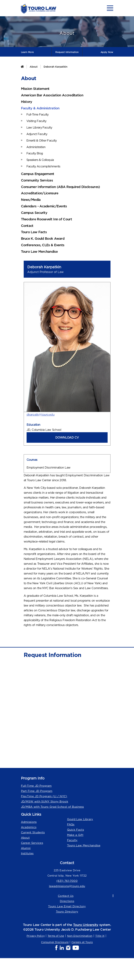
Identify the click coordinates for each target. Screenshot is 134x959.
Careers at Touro (82, 943)
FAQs (71, 825)
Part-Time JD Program (36, 791)
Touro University (85, 925)
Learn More (27, 52)
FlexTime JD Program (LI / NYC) (44, 796)
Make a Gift (75, 835)
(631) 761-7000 (67, 881)
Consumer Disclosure (55, 943)
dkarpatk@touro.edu (41, 415)
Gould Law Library (80, 819)
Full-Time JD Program (36, 786)
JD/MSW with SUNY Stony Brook (44, 802)
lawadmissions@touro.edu (67, 886)
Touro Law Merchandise (83, 846)
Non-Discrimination (80, 936)
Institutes (27, 854)
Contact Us (65, 896)
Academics (29, 827)
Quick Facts (75, 830)
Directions (67, 901)
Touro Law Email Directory (67, 907)
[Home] (22, 67)
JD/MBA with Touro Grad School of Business (52, 807)
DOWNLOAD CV (67, 438)
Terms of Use (56, 936)
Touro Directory (67, 912)
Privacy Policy (36, 936)
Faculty (72, 840)
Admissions (29, 822)
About (34, 66)
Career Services (32, 843)
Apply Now (107, 52)
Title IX (100, 936)
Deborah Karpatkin (55, 66)
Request (67, 52)
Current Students (33, 833)
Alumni (26, 848)
